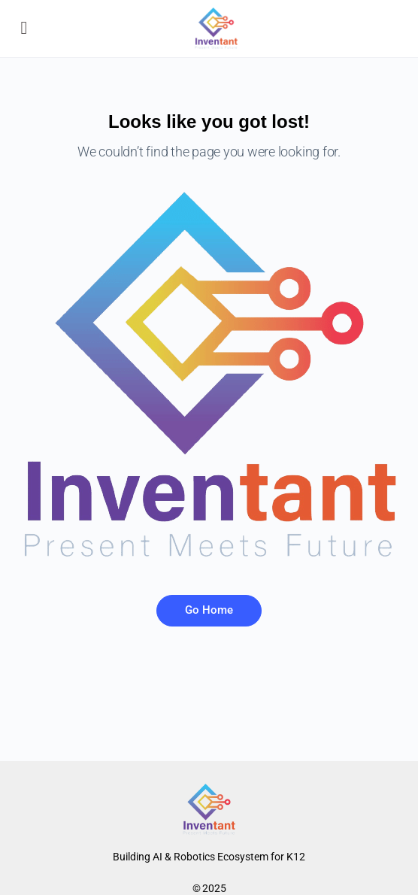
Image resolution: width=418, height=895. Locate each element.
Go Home (209, 610)
